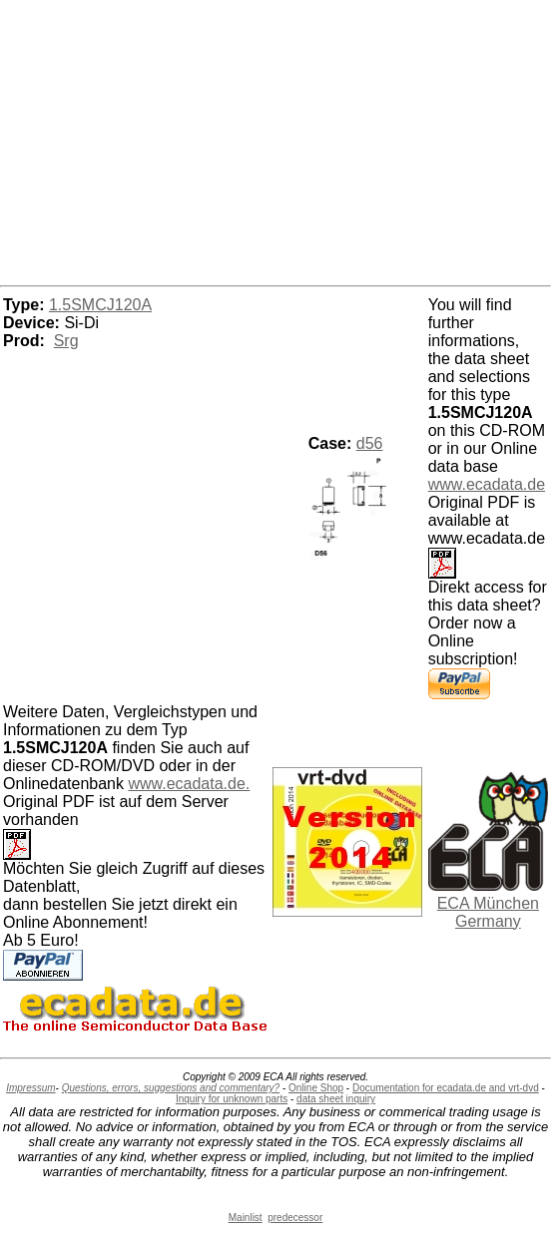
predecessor (295, 1217)
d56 (369, 443)
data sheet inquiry (335, 1098)
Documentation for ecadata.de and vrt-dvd (445, 1087)
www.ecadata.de (486, 484)
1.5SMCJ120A (100, 304)
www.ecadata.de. (189, 783)
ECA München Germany (488, 912)
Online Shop (315, 1087)
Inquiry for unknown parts (231, 1098)
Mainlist (246, 1217)
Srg (66, 340)
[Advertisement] (275, 139)
